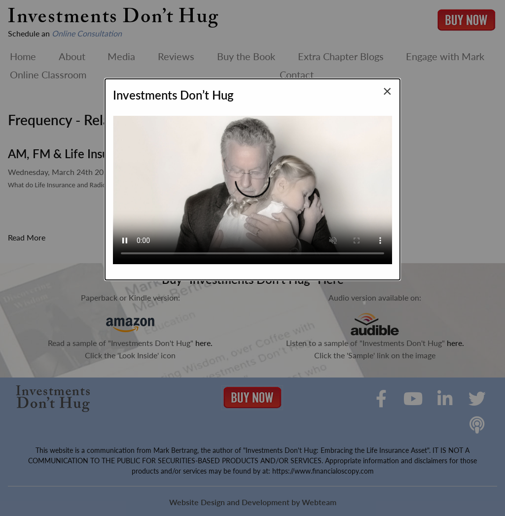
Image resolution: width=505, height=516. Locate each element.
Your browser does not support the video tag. (252, 185)
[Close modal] (387, 91)
